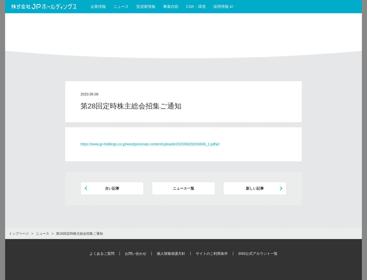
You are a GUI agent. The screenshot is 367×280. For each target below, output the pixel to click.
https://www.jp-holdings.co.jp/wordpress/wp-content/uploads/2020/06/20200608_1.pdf (148, 144)
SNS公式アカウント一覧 (258, 253)
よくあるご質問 (101, 253)
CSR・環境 (196, 6)
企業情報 (98, 6)
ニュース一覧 (183, 188)
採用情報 (223, 6)
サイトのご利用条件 (212, 253)
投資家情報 (145, 6)
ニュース (121, 6)
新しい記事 (255, 188)
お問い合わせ (135, 253)
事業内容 (170, 6)
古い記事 (112, 188)
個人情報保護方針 (171, 253)
